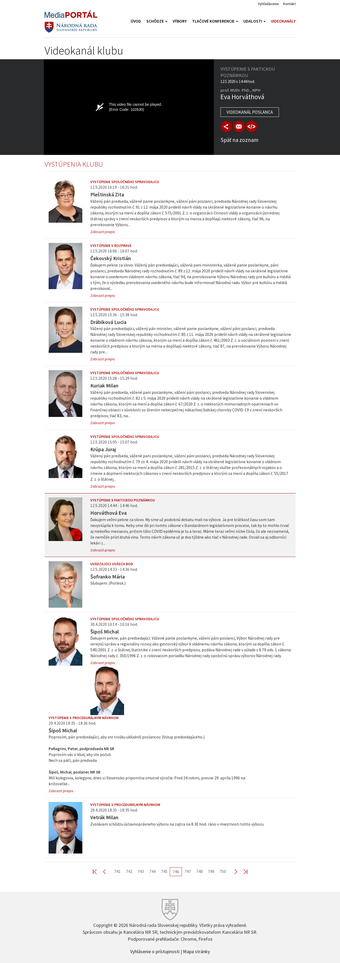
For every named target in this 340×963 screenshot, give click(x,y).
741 (117, 871)
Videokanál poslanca (250, 112)
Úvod (136, 21)
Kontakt (289, 3)
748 (199, 871)
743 (141, 871)
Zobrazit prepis (102, 231)
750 (223, 871)
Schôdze (156, 21)
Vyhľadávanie (268, 3)
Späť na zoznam (239, 139)
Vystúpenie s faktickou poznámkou (122, 500)
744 (152, 871)
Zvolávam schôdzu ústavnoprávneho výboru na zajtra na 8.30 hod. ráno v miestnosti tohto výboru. (177, 824)
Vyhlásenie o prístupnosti (155, 951)
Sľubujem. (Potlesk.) (108, 583)
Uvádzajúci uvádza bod (111, 563)
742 (129, 871)
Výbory (180, 21)
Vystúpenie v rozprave (110, 245)
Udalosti (254, 21)
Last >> (242, 871)
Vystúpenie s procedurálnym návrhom (83, 717)
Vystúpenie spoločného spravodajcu (124, 181)
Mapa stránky (196, 951)
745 (164, 871)
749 (211, 871)
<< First (98, 871)
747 (188, 871)
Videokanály (283, 21)
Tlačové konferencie (215, 21)
